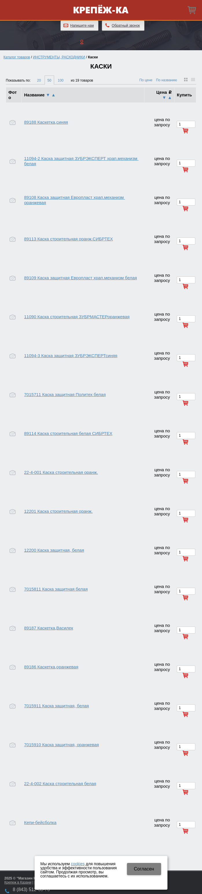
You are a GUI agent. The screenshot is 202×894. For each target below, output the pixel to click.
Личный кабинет (101, 41)
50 (49, 80)
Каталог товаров (16, 57)
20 (39, 80)
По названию (166, 80)
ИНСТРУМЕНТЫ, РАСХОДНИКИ (59, 57)
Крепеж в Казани (17, 882)
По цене (145, 80)
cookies (78, 863)
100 (60, 80)
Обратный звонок (126, 26)
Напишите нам (82, 26)
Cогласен (144, 868)
